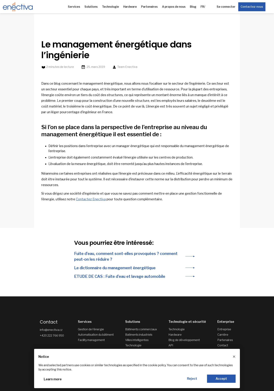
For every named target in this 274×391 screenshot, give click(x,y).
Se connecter (226, 6)
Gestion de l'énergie (91, 329)
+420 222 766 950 (52, 335)
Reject (192, 378)
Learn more (53, 379)
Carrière (222, 334)
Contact (222, 345)
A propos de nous (174, 6)
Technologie (110, 6)
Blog (193, 6)
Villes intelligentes (137, 340)
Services (74, 6)
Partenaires (149, 6)
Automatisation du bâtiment (96, 334)
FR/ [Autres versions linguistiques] (203, 6)
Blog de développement (184, 340)
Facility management (91, 340)
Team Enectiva (124, 67)
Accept (221, 378)
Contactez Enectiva (91, 199)
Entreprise (224, 329)
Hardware (130, 6)
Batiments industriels (138, 334)
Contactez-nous (252, 6)
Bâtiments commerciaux (141, 329)
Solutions (91, 6)
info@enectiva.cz (51, 330)
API (170, 345)
